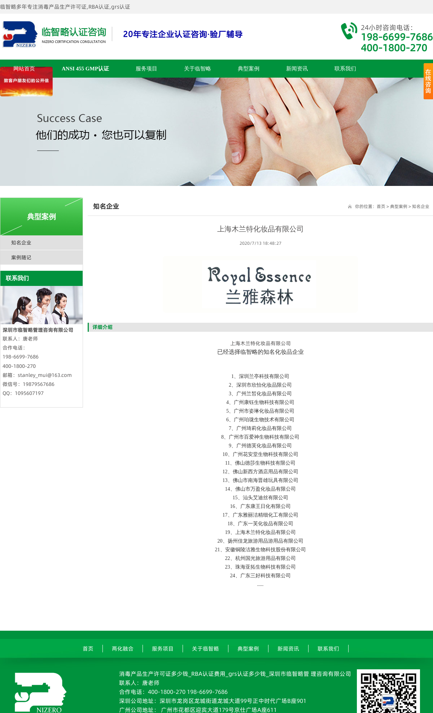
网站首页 (24, 68)
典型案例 (248, 68)
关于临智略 (197, 68)
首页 (381, 206)
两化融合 (123, 648)
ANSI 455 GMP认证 (85, 68)
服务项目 (146, 68)
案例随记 (21, 257)
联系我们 (345, 68)
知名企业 (21, 242)
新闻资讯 (297, 68)
